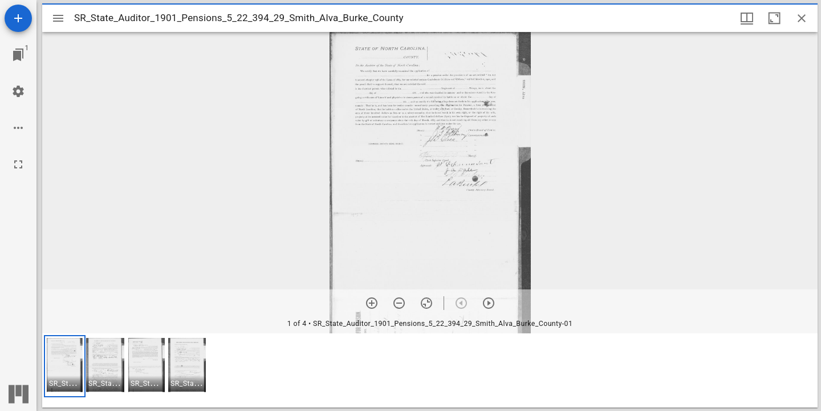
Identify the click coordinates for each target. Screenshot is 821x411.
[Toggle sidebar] (58, 18)
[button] (65, 366)
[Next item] (488, 303)
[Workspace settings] (18, 91)
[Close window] (801, 18)
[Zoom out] (399, 303)
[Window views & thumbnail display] (747, 18)
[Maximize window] (774, 18)
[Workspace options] (18, 128)
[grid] (430, 370)
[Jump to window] (18, 54)
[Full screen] (18, 164)
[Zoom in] (371, 303)
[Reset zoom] (426, 303)
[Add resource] (18, 18)
